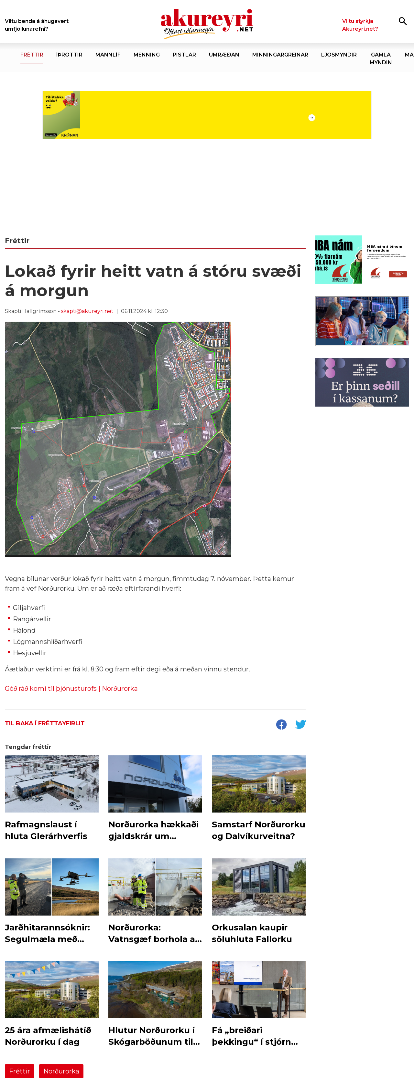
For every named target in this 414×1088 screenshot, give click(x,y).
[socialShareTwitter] (300, 725)
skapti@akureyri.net (87, 311)
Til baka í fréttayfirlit (45, 723)
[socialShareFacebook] (281, 725)
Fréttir (19, 1071)
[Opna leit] (403, 21)
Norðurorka (61, 1071)
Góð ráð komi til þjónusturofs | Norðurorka (71, 688)
